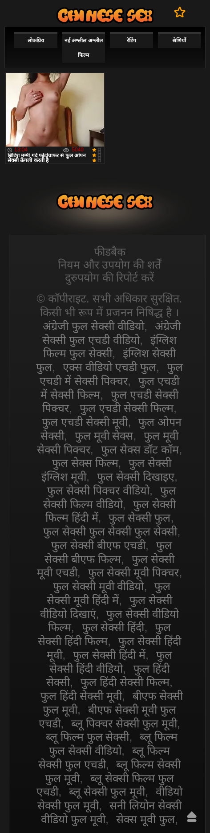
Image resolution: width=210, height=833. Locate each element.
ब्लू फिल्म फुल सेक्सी (87, 737)
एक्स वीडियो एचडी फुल (109, 367)
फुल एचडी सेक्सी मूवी (85, 422)
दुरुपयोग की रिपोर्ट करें (109, 277)
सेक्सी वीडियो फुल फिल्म (105, 15)
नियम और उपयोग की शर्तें (110, 264)
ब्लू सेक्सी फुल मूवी (107, 791)
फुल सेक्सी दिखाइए (135, 476)
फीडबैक (109, 251)
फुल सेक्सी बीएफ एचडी (98, 545)
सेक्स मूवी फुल (145, 819)
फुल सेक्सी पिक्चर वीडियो (98, 490)
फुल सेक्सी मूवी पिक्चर (133, 572)
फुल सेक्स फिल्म (85, 463)
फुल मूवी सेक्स (104, 435)
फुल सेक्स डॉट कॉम (140, 449)
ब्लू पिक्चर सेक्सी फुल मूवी (124, 723)
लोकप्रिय (36, 40)
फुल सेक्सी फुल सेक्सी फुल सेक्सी (110, 531)
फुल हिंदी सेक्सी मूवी (81, 696)
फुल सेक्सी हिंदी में (109, 655)
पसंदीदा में (180, 12)
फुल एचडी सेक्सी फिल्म (127, 408)
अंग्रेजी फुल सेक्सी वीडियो (93, 326)
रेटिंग (131, 40)
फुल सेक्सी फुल (139, 517)
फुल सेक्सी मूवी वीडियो (98, 586)
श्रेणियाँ (179, 40)
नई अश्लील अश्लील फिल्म (84, 47)
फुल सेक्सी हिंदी (113, 627)
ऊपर (192, 816)
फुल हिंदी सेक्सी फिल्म (125, 682)
